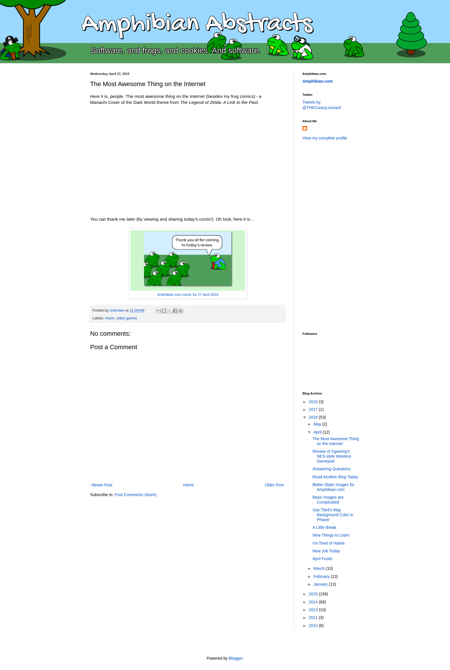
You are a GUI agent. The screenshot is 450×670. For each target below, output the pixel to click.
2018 (314, 401)
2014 (314, 602)
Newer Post (102, 485)
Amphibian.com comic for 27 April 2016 (187, 295)
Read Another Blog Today (335, 477)
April (318, 432)
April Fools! (323, 558)
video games (127, 318)
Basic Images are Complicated (328, 499)
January (321, 584)
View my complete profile (324, 138)
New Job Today (326, 551)
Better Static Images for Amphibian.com (333, 487)
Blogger (235, 658)
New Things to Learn (331, 535)
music (110, 318)
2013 (314, 609)
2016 (314, 417)
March (319, 568)
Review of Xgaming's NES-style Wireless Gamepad (332, 456)
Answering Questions (331, 469)
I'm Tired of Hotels (329, 543)
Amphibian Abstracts (197, 25)
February (322, 576)
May (317, 424)
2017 (314, 409)
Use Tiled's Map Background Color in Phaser (333, 515)
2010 (314, 625)
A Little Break (324, 527)
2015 (314, 594)
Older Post (274, 485)
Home (188, 485)
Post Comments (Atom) (135, 494)
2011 (314, 617)
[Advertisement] (325, 235)
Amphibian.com (317, 81)
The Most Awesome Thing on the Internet (336, 441)
